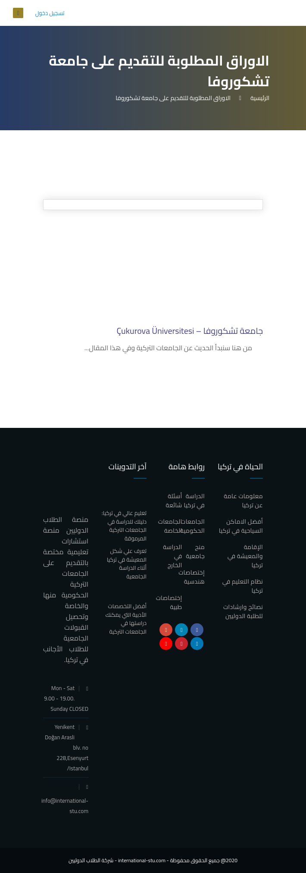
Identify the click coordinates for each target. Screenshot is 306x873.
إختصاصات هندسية (191, 577)
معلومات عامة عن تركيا (243, 500)
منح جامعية (195, 551)
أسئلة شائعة (174, 500)
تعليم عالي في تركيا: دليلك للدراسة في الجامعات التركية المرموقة (124, 525)
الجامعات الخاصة (170, 526)
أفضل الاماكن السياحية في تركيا (241, 526)
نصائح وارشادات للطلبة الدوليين (243, 611)
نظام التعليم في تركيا (242, 586)
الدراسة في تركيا (194, 500)
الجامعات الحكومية (192, 526)
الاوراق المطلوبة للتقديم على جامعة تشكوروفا (173, 98)
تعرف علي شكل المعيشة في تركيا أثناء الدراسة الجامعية (127, 563)
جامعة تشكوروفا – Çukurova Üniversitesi (190, 331)
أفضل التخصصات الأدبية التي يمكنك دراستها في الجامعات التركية (126, 619)
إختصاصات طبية (169, 602)
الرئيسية (258, 98)
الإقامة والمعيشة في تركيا (245, 556)
